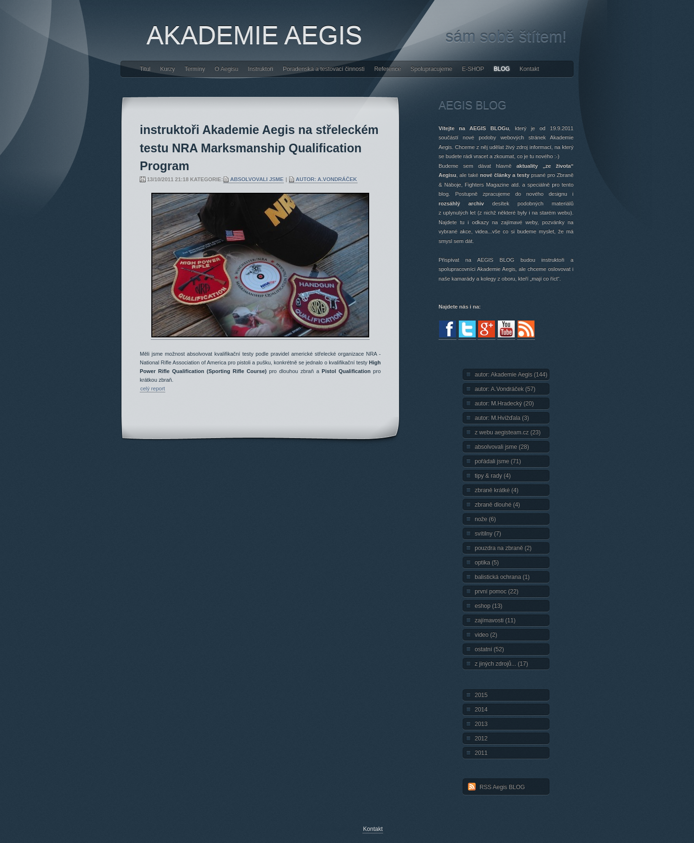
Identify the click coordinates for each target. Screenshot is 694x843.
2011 (481, 752)
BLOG (502, 69)
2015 (481, 695)
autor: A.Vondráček (326, 179)
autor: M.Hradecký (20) (504, 403)
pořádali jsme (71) (498, 461)
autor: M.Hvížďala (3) (502, 418)
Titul (145, 69)
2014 (481, 709)
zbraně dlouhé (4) (497, 504)
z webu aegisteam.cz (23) (508, 432)
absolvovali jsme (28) (502, 446)
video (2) (486, 634)
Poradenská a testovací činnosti (323, 69)
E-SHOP (473, 69)
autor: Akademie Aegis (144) (511, 374)
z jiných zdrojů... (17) (501, 663)
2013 (481, 724)
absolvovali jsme (257, 179)
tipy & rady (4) (493, 475)
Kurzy (167, 69)
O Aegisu (227, 69)
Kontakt (529, 69)
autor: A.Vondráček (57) (505, 389)
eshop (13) (488, 605)
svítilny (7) (488, 533)
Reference (387, 69)
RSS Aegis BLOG (502, 787)
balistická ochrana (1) (502, 577)
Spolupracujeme (432, 69)
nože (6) (485, 519)
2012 (481, 738)
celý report (152, 388)
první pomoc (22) (497, 591)
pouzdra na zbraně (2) (503, 548)
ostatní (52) (489, 649)
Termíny (195, 69)
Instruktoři (260, 69)
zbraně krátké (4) (497, 490)
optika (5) (487, 562)
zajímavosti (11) (495, 620)
